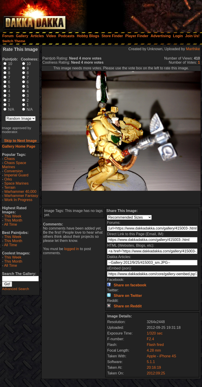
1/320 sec (154, 333)
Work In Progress (18, 200)
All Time (10, 224)
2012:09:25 (156, 373)
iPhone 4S (167, 356)
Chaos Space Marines (14, 165)
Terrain (9, 187)
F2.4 (150, 339)
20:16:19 (154, 367)
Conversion (13, 171)
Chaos (9, 159)
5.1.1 (151, 362)
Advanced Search (15, 289)
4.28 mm (154, 350)
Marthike (193, 49)
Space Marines (16, 183)
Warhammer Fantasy (21, 196)
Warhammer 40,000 (20, 192)
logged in (71, 249)
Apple (151, 356)
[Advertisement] (140, 15)
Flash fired (155, 345)
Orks (8, 179)
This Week (12, 216)
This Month (13, 220)
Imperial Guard (16, 175)
